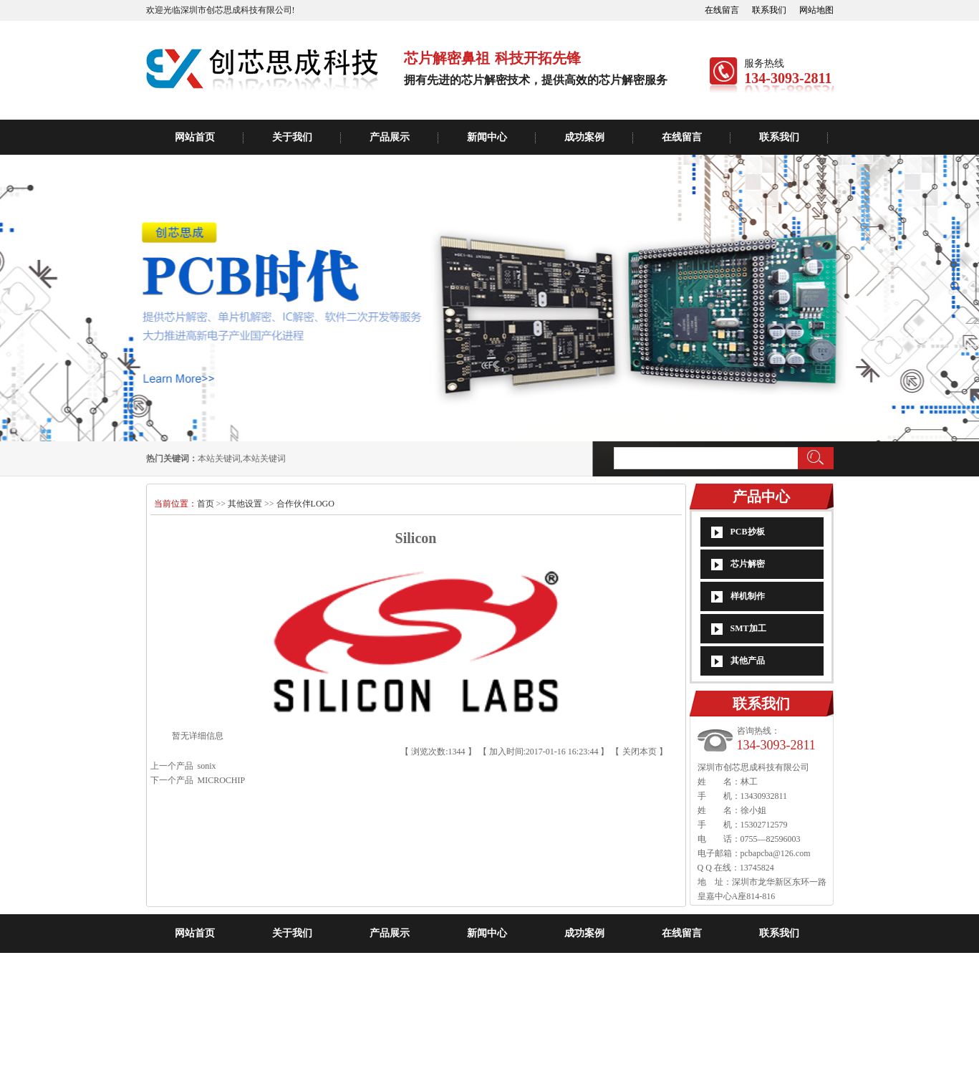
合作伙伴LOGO (305, 504)
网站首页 (195, 137)
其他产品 (747, 661)
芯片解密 (747, 564)
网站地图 (816, 10)
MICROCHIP (219, 780)
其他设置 (245, 504)
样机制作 (747, 596)
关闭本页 (639, 752)
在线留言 (722, 10)
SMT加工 (748, 628)
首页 (206, 504)
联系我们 (769, 10)
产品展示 (390, 137)
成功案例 (584, 137)
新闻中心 (487, 137)
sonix (204, 766)
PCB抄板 (747, 532)
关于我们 (292, 137)
